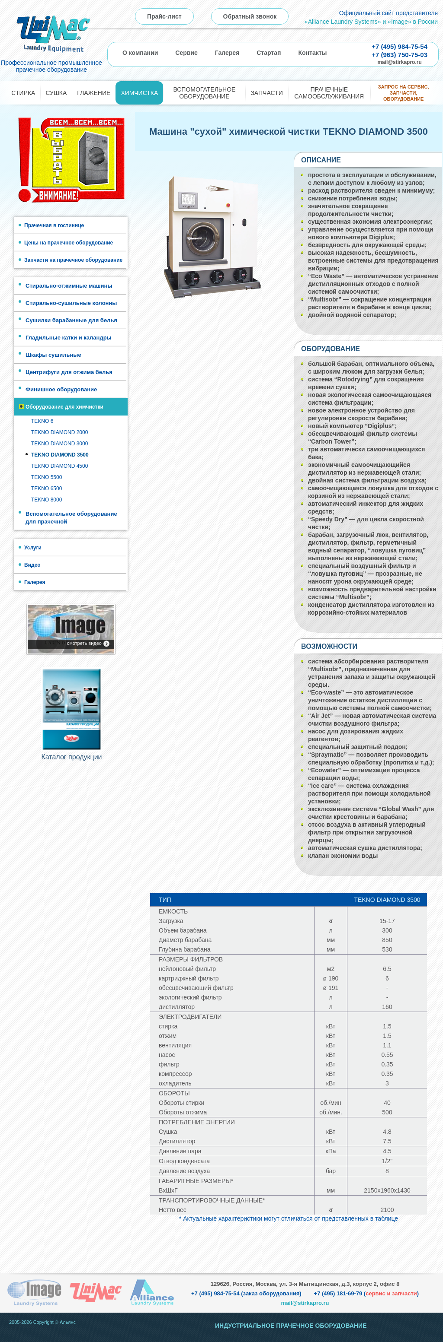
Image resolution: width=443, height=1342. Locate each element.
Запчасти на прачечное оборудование (73, 260)
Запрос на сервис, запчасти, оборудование (403, 93)
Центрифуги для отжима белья (69, 372)
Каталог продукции (71, 758)
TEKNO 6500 (46, 488)
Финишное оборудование (61, 389)
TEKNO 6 (42, 421)
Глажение (93, 92)
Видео (32, 565)
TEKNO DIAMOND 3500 (60, 455)
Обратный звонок (250, 16)
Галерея (227, 52)
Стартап (269, 52)
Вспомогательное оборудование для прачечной (71, 518)
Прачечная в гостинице (54, 225)
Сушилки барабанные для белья (71, 320)
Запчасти (266, 92)
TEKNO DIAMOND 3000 (59, 444)
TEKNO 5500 (46, 477)
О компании (140, 52)
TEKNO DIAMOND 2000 (59, 432)
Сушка (56, 92)
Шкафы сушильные (53, 355)
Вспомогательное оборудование (204, 93)
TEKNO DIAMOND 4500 (59, 466)
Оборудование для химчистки (64, 407)
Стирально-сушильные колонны (71, 303)
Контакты (312, 52)
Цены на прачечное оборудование (68, 243)
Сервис (186, 52)
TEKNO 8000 (46, 500)
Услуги (33, 548)
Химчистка (139, 92)
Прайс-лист (164, 16)
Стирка (23, 92)
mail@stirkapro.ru (399, 62)
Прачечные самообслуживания (329, 93)
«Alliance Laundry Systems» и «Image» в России (371, 21)
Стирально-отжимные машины (69, 285)
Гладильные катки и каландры (69, 337)
